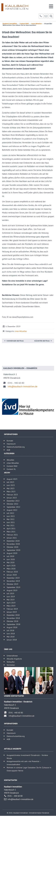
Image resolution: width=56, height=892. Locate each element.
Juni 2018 (11, 633)
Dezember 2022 (13, 500)
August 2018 (12, 627)
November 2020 (13, 544)
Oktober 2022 (12, 504)
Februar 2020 (12, 571)
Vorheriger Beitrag (15, 341)
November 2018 (13, 618)
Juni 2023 (11, 485)
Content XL (11, 469)
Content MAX (12, 466)
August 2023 (12, 479)
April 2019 (11, 602)
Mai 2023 (10, 488)
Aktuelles (10, 460)
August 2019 (12, 590)
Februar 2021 (12, 534)
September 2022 (13, 507)
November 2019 (13, 581)
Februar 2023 (12, 494)
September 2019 (13, 587)
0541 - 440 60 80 (16, 382)
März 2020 (11, 568)
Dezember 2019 (13, 578)
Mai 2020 (10, 562)
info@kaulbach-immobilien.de (22, 386)
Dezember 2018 (13, 615)
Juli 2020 (10, 556)
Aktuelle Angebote (14, 658)
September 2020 (13, 550)
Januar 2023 (12, 497)
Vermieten (11, 665)
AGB (8, 450)
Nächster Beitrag (42, 341)
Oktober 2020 (12, 547)
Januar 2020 (12, 574)
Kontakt (10, 440)
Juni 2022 (11, 516)
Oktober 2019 (12, 584)
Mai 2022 (10, 519)
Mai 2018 (10, 636)
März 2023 (11, 491)
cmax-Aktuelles (21, 331)
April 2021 (11, 528)
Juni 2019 (11, 596)
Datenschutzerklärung (16, 447)
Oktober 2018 (12, 621)
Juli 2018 (10, 630)
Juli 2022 (10, 513)
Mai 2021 (10, 525)
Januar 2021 (12, 537)
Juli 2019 (10, 593)
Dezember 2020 (13, 541)
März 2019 (11, 605)
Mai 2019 (10, 599)
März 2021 (11, 531)
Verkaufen (11, 662)
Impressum (11, 443)
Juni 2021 (11, 522)
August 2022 (12, 510)
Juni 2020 (11, 559)
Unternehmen (12, 655)
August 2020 (12, 553)
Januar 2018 (12, 639)
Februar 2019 (12, 609)
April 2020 (11, 565)
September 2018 (13, 624)
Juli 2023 (10, 482)
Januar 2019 (12, 612)
